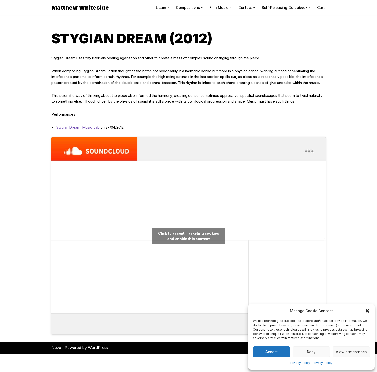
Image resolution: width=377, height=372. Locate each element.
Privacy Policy (300, 363)
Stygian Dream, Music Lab (80, 145)
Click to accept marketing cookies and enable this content (188, 254)
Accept (271, 351)
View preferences (351, 351)
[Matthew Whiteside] (80, 7)
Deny (311, 351)
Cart (321, 7)
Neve (56, 365)
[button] (367, 310)
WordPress (98, 365)
